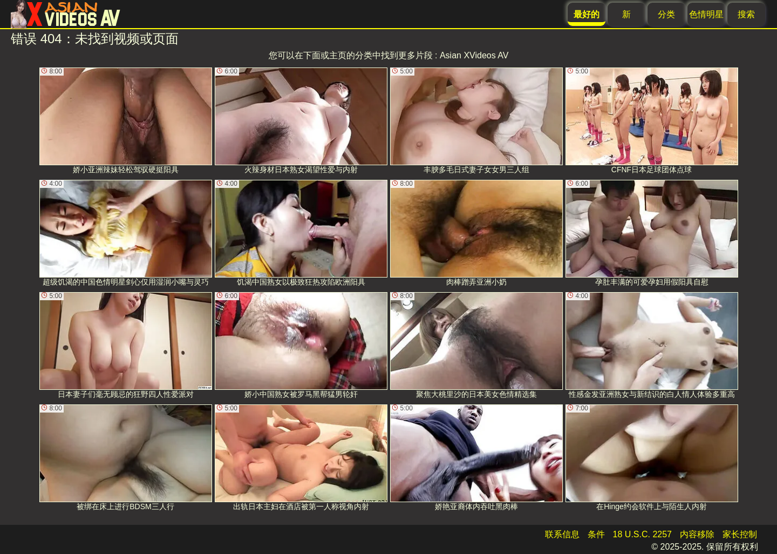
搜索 (746, 14)
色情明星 (706, 14)
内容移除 (697, 534)
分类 (666, 14)
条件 (596, 534)
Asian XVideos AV (474, 55)
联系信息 (562, 534)
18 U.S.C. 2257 (642, 534)
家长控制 (740, 534)
